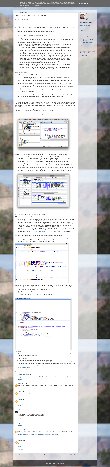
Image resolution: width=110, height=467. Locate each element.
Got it (89, 3)
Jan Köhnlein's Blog (84, 50)
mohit (19, 399)
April (83, 37)
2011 (82, 45)
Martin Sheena (21, 383)
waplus (19, 443)
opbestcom (20, 409)
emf (23, 369)
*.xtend (59, 109)
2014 (82, 32)
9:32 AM (20, 425)
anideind (20, 440)
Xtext (22, 19)
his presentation (52, 27)
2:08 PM (20, 436)
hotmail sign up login (23, 374)
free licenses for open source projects (54, 18)
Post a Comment (20, 449)
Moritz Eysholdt (91, 13)
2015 (82, 30)
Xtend (26, 19)
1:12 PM (20, 405)
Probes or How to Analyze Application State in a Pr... (88, 40)
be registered (28, 228)
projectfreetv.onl (21, 444)
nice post (20, 403)
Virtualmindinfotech (22, 429)
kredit (72, 385)
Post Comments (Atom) (26, 457)
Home (46, 455)
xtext (28, 369)
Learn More (82, 3)
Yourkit (31, 18)
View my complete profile (85, 25)
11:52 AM (20, 379)
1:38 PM (20, 395)
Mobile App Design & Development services (48, 434)
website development (33, 434)
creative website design (23, 434)
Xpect (81, 22)
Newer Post (18, 455)
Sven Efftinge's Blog (84, 55)
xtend (25, 369)
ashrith (19, 391)
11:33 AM (20, 446)
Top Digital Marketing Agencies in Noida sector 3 (45, 431)
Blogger (62, 463)
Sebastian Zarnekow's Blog (85, 54)
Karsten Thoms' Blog (84, 52)
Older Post (73, 455)
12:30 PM (20, 387)
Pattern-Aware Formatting (87, 42)
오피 (31, 421)
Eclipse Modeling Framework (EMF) (43, 103)
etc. (18, 296)
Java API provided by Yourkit (39, 231)
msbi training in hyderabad (27, 393)
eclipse (19, 369)
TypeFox (89, 17)
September (84, 36)
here (39, 214)
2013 (82, 34)
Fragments (70, 223)
